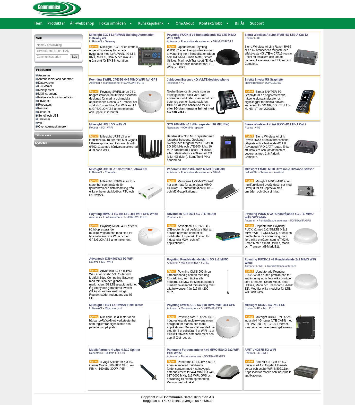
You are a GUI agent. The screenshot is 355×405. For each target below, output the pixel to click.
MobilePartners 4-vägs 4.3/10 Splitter (114, 349)
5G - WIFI (107, 127)
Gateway (110, 41)
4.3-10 (121, 352)
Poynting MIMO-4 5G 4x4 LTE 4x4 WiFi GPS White (123, 214)
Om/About (185, 23)
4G (258, 38)
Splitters (109, 352)
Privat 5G (42, 101)
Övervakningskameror (51, 126)
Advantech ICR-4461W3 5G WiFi (111, 258)
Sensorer (42, 112)
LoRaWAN (43, 86)
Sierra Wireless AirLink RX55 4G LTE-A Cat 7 (275, 124)
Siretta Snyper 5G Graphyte (264, 79)
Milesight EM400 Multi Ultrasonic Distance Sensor (279, 169)
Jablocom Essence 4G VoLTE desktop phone (198, 79)
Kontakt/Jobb (211, 23)
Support (257, 23)
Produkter (56, 23)
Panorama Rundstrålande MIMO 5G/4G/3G (196, 169)
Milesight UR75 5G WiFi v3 (107, 124)
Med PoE (268, 308)
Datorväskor (44, 82)
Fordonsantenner (113, 217)
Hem (38, 23)
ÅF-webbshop (82, 23)
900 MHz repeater (193, 127)
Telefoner (42, 119)
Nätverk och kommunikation (54, 97)
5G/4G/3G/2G (273, 82)
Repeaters (43, 104)
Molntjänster (44, 90)
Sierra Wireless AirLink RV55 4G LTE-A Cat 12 (276, 35)
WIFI (39, 123)
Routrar (41, 108)
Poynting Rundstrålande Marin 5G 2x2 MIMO (197, 259)
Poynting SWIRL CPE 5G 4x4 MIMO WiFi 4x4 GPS (123, 79)
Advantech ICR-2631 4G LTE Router (191, 214)
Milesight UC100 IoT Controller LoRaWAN (118, 169)
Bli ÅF (240, 23)
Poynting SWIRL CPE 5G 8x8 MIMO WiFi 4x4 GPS (201, 305)
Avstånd (279, 172)
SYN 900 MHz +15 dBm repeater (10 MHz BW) (198, 124)
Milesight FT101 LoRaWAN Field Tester (116, 305)
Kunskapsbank (151, 23)
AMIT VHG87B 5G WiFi (260, 349)
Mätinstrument (46, 93)
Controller (110, 172)
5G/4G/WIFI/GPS (223, 41)
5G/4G (216, 172)
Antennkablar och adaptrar (53, 79)
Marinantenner (112, 82)
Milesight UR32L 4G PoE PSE (265, 305)
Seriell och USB (47, 115)
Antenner (42, 75)
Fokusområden (112, 23)
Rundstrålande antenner (195, 41)
